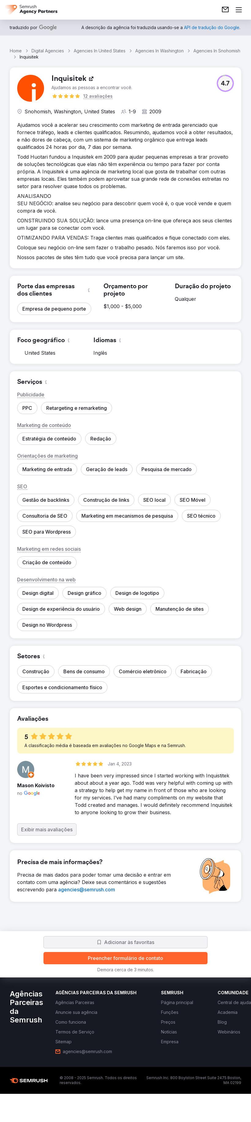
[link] (225, 10)
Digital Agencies (48, 50)
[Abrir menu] (238, 10)
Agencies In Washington (159, 50)
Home (16, 50)
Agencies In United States (100, 50)
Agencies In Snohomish (216, 50)
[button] (225, 83)
